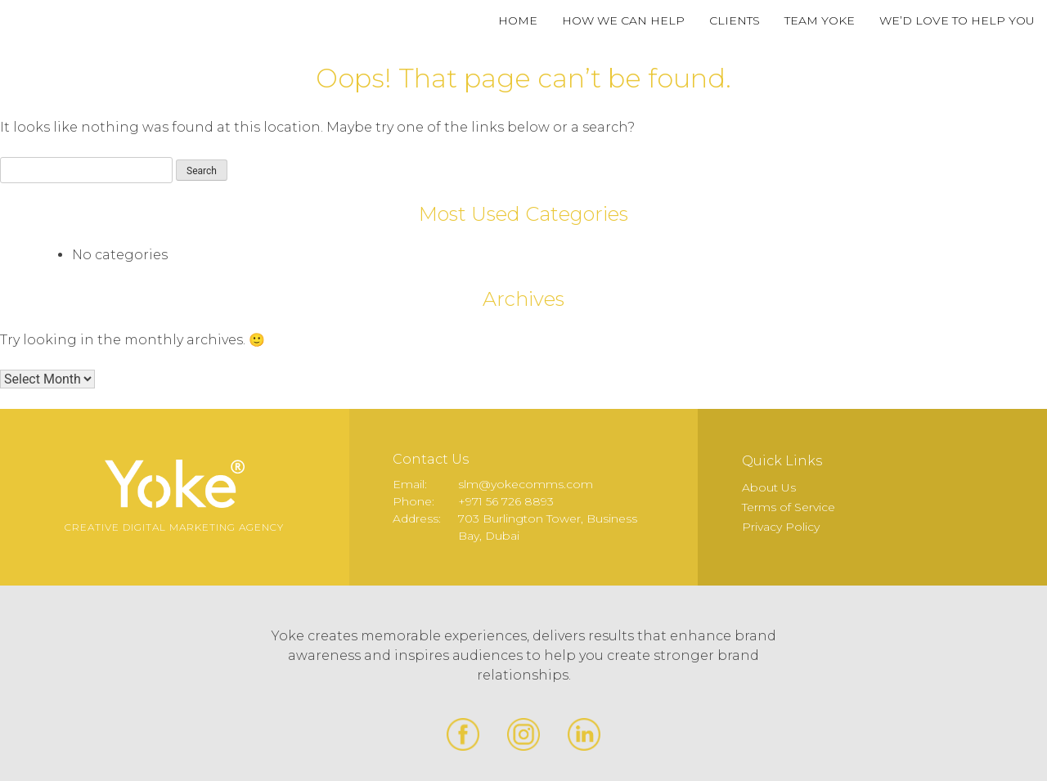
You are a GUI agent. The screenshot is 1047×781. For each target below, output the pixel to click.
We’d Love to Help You (957, 20)
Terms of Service (788, 507)
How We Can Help (623, 20)
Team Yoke (819, 20)
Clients (734, 20)
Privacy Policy (781, 526)
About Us (769, 487)
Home (517, 20)
